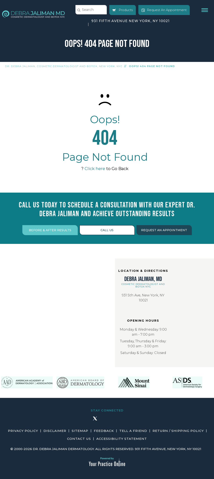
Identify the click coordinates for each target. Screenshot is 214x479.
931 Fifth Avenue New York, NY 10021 (130, 21)
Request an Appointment (164, 230)
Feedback (104, 431)
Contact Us (79, 439)
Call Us (107, 230)
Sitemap (80, 431)
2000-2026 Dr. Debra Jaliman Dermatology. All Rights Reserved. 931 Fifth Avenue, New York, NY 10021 (107, 449)
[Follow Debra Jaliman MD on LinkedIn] (119, 420)
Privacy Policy (23, 431)
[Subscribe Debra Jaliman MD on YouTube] (131, 420)
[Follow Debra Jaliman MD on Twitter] (95, 420)
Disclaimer (55, 431)
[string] (91, 9)
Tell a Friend (133, 431)
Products (122, 10)
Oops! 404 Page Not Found (152, 66)
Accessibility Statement (121, 439)
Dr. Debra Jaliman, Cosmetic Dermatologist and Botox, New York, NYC (63, 66)
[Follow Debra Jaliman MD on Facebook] (83, 420)
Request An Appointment (164, 10)
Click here (95, 168)
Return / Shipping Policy (178, 431)
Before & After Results (50, 230)
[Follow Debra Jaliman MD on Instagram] (107, 420)
